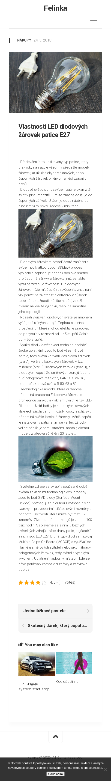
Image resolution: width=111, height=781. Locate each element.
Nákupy (24, 40)
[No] (105, 769)
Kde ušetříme (67, 681)
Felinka (55, 8)
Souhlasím (55, 774)
